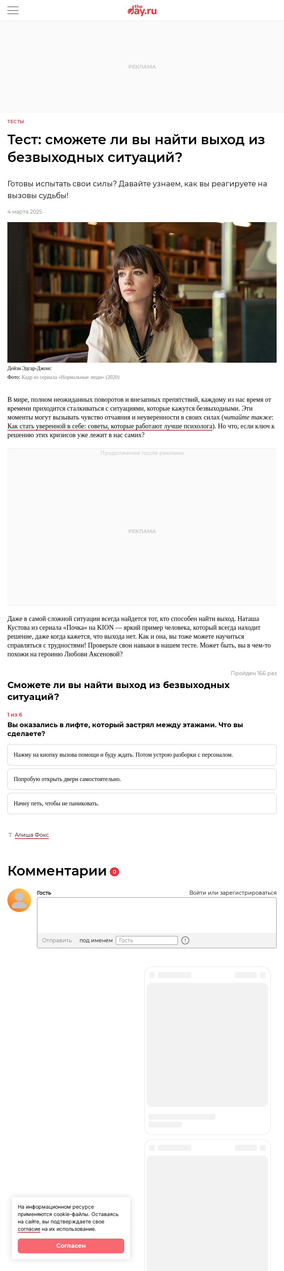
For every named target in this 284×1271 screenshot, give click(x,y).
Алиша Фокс (32, 835)
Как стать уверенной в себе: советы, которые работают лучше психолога (109, 426)
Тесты (15, 121)
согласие (29, 1229)
